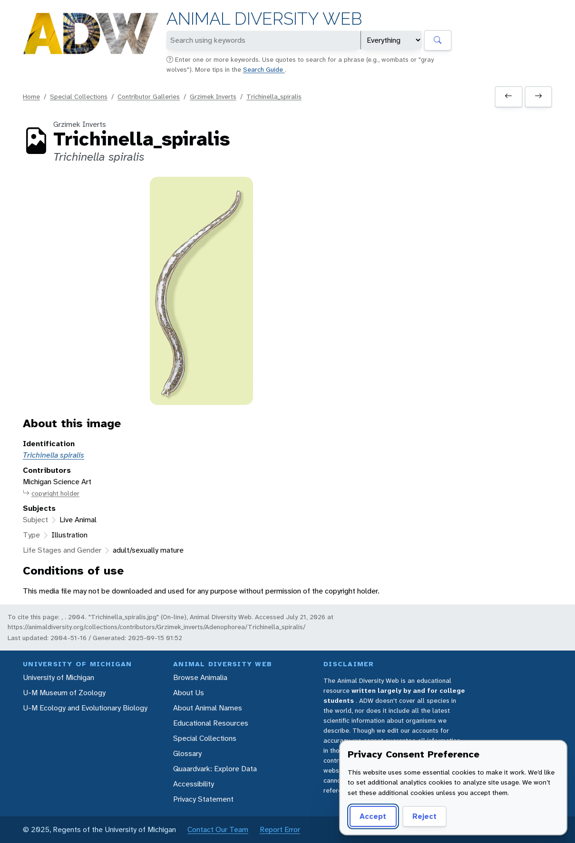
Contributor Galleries (148, 96)
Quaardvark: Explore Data (215, 769)
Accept (373, 816)
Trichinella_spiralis (274, 96)
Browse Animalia (200, 677)
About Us (188, 693)
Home (31, 96)
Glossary (187, 753)
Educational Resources (210, 723)
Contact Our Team (217, 829)
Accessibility (193, 784)
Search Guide (264, 69)
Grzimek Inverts (213, 96)
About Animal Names (207, 708)
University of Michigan (58, 677)
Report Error (280, 829)
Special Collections (78, 96)
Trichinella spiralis (53, 455)
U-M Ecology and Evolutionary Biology (85, 708)
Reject (424, 816)
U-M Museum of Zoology (64, 693)
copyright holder (51, 493)
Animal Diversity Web (264, 18)
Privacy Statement (203, 799)
